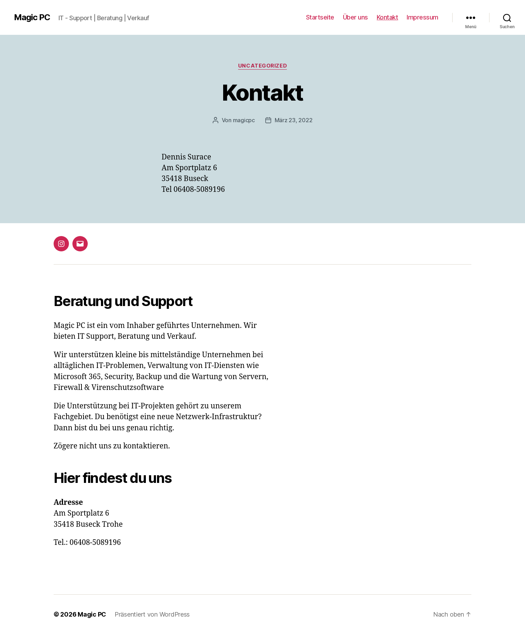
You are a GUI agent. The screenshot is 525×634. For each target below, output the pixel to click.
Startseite (320, 17)
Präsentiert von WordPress (152, 614)
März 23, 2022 (294, 120)
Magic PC (32, 17)
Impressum (422, 17)
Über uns (355, 17)
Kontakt (387, 17)
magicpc (244, 120)
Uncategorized (262, 66)
